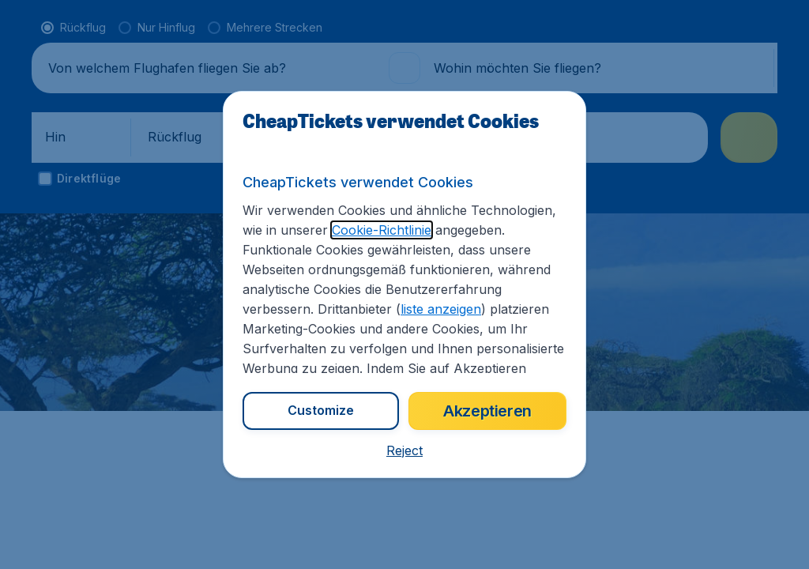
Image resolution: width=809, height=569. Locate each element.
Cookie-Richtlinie (381, 230)
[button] (404, 450)
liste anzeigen (441, 309)
